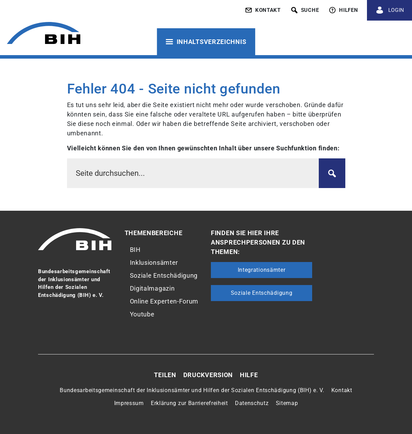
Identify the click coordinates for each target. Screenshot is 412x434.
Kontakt (341, 390)
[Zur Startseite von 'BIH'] (43, 34)
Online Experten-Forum (164, 301)
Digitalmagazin (152, 288)
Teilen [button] (165, 375)
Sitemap (287, 403)
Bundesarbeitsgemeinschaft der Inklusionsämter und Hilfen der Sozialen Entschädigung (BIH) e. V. (192, 390)
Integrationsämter (262, 270)
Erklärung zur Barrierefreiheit (189, 403)
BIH (135, 249)
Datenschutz (252, 403)
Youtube (142, 314)
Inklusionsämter (154, 262)
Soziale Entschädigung (164, 275)
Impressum (129, 403)
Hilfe (249, 375)
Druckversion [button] (208, 375)
